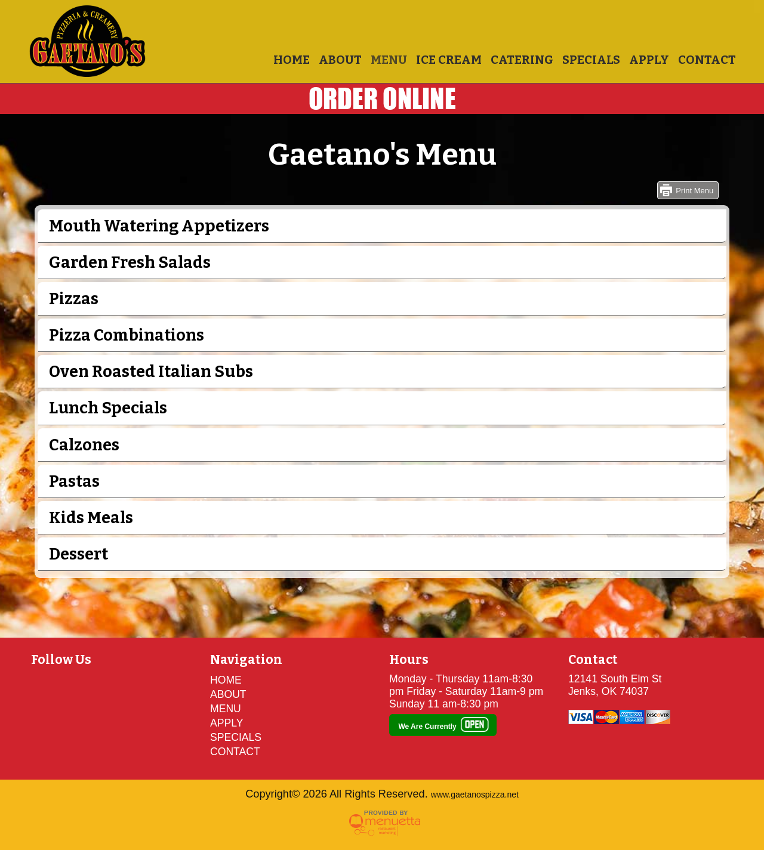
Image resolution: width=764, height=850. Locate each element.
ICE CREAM (449, 59)
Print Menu (694, 190)
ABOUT (340, 59)
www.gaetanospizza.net (475, 794)
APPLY (649, 59)
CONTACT (707, 59)
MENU (389, 59)
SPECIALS (591, 59)
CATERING (522, 59)
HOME (291, 59)
